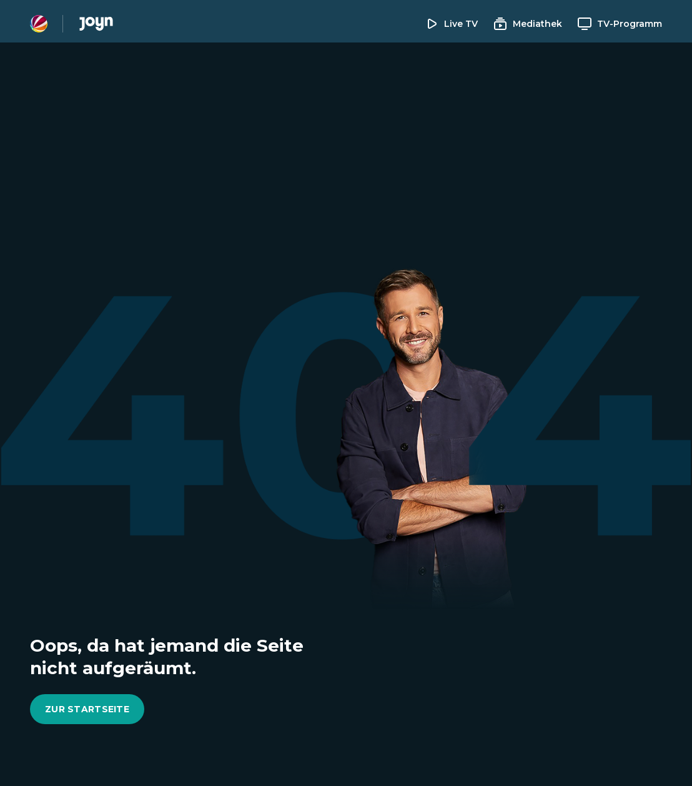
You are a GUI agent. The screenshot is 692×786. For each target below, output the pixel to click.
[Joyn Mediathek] (96, 23)
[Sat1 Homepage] (38, 23)
